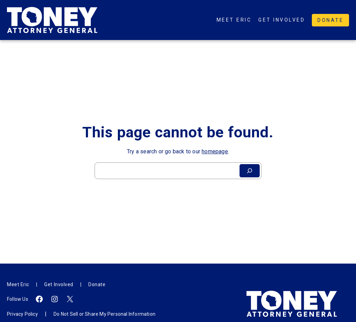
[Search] (250, 170)
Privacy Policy (22, 314)
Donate (330, 20)
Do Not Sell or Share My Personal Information (104, 314)
